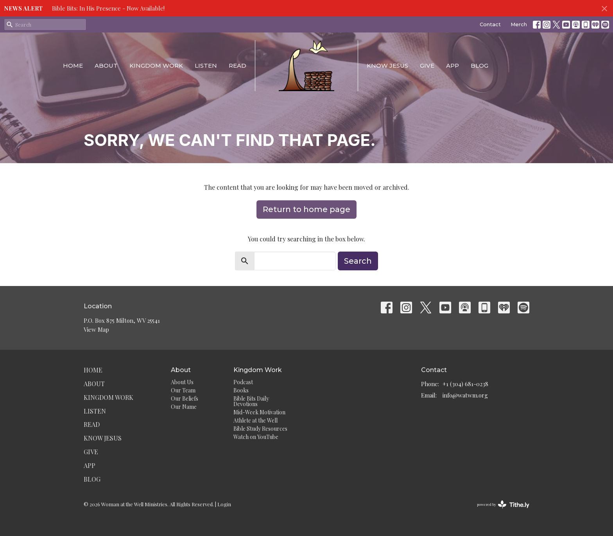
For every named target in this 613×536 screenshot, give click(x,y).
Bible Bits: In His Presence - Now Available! (108, 8)
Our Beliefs (184, 398)
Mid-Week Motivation (259, 412)
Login (224, 504)
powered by (503, 504)
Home (73, 65)
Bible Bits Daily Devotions (251, 401)
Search (358, 261)
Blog (479, 65)
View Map (96, 329)
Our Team (183, 390)
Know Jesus (387, 65)
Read (237, 65)
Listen (206, 65)
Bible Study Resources (260, 428)
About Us (182, 382)
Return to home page (306, 209)
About (106, 65)
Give (427, 65)
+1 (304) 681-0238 (465, 384)
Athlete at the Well (255, 420)
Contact (490, 24)
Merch (519, 24)
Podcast (243, 382)
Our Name (184, 406)
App (452, 65)
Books (241, 390)
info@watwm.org (465, 395)
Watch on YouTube (255, 437)
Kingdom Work (156, 65)
